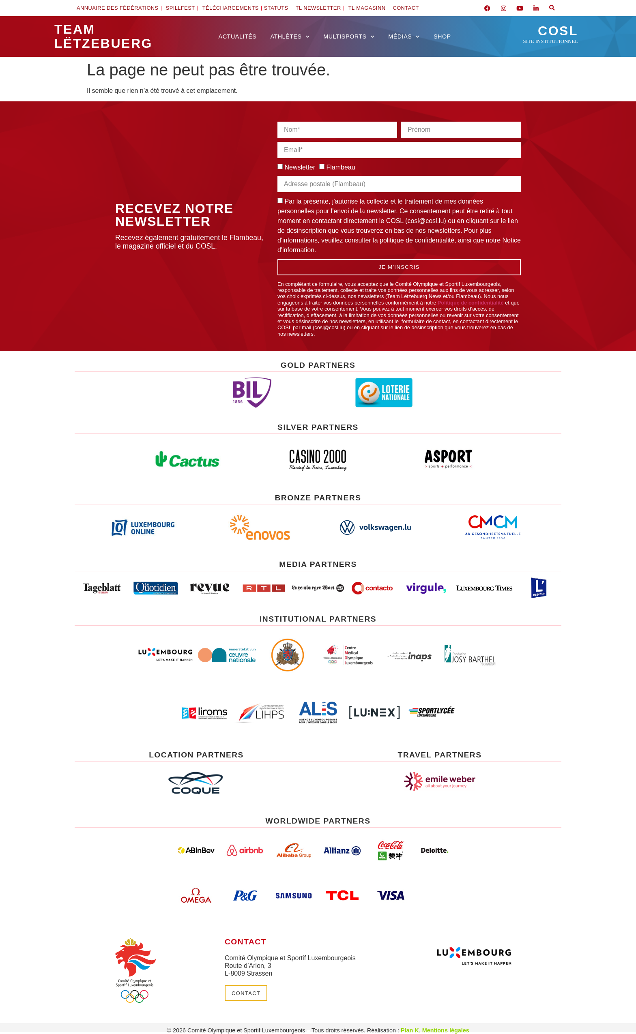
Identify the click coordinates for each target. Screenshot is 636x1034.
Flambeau (340, 167)
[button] (552, 8)
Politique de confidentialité (471, 303)
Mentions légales (445, 1030)
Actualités (238, 36)
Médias (404, 36)
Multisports (348, 36)
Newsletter (299, 167)
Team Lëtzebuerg (103, 36)
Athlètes (289, 36)
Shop (442, 36)
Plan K (410, 1030)
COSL (550, 34)
